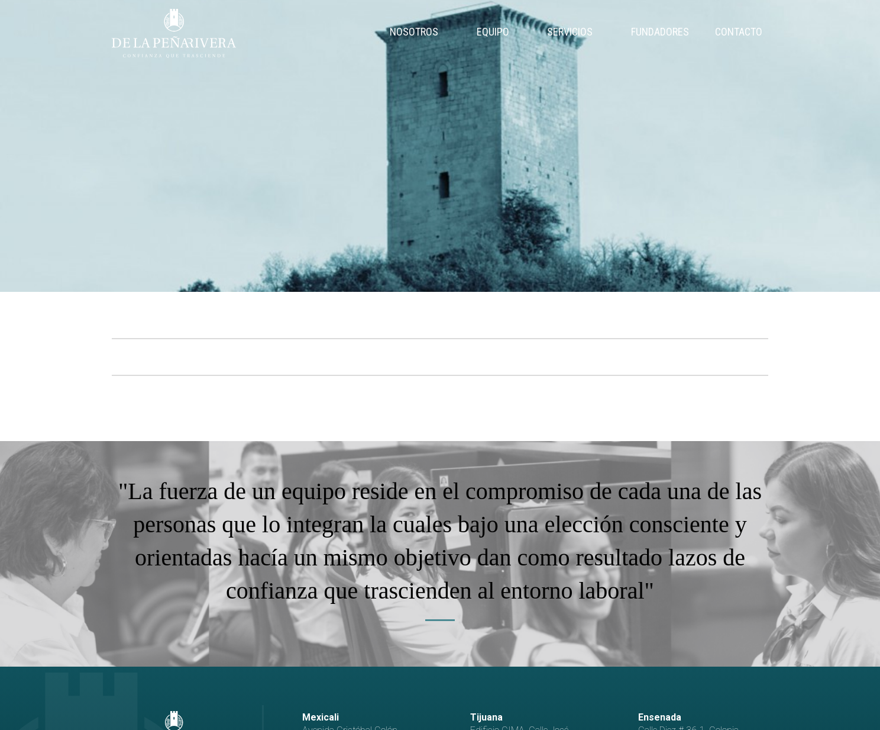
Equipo (493, 31)
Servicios (570, 31)
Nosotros (414, 31)
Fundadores (660, 31)
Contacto (738, 31)
